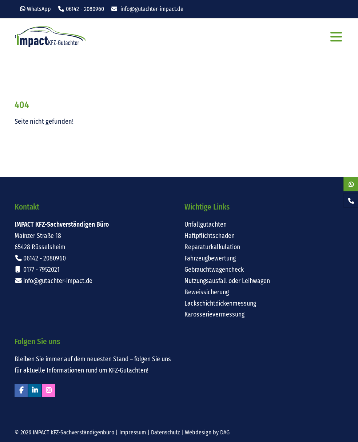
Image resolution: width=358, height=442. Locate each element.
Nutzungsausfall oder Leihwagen (227, 281)
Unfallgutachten (205, 224)
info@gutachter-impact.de (151, 8)
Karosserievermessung (214, 314)
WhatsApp (39, 8)
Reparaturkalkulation (212, 247)
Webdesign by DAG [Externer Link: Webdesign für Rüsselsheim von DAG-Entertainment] (207, 432)
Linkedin (34, 390)
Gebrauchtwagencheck (214, 270)
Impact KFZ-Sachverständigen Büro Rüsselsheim (50, 37)
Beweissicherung (206, 292)
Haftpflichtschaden (209, 236)
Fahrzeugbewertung (210, 258)
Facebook (21, 390)
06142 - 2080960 (85, 8)
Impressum (132, 432)
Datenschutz (165, 432)
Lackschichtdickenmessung (220, 303)
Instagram (48, 390)
